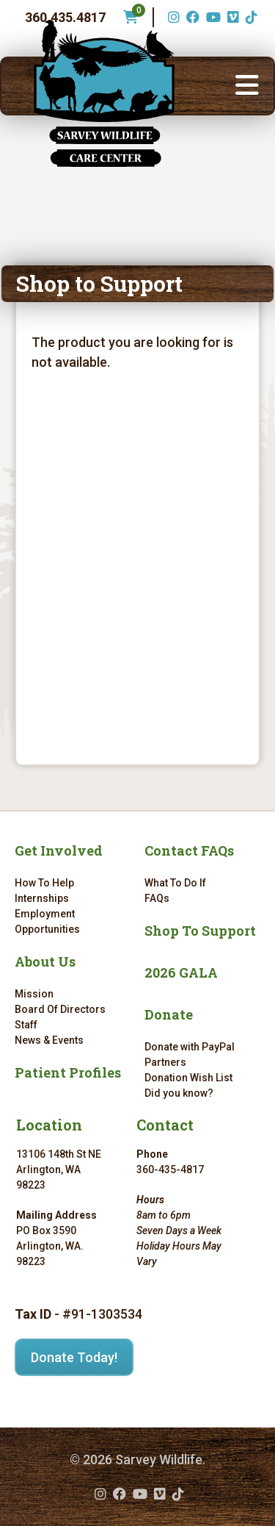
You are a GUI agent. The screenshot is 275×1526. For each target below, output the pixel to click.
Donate (168, 1014)
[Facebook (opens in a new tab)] (191, 17)
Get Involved (59, 850)
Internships (42, 898)
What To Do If (175, 883)
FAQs (156, 898)
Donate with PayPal (189, 1047)
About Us (45, 961)
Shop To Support (200, 930)
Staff (26, 1025)
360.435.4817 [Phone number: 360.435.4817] (65, 17)
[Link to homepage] (104, 93)
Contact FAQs (189, 850)
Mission (34, 994)
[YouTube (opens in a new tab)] (211, 17)
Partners (165, 1062)
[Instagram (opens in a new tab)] (172, 17)
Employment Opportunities (47, 921)
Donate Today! (74, 1357)
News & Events (49, 1040)
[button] (247, 86)
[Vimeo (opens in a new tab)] (231, 17)
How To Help (44, 883)
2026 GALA (181, 972)
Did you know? (178, 1093)
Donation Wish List (188, 1077)
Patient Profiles (68, 1072)
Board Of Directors (60, 1009)
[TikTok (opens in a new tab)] (249, 17)
